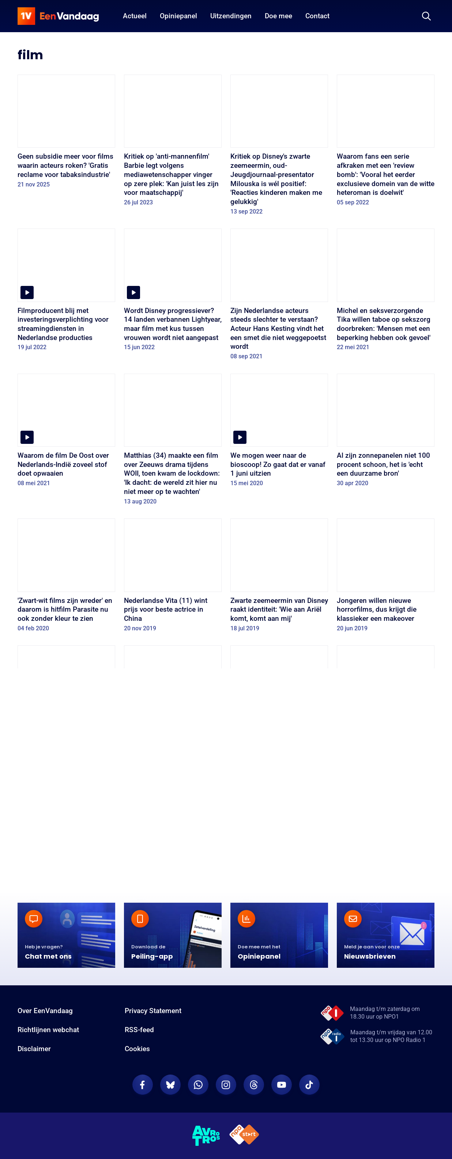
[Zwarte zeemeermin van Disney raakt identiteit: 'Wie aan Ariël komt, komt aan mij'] (279, 577)
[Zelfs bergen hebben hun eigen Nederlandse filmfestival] (173, 827)
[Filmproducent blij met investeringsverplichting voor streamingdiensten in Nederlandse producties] (66, 292)
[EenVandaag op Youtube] (281, 1087)
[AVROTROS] (206, 1138)
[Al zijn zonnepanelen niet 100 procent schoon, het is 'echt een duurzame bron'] (385, 433)
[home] (58, 16)
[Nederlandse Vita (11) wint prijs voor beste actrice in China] (173, 577)
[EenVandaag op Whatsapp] (198, 1087)
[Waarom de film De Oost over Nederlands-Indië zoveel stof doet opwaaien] (66, 433)
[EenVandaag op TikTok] (309, 1087)
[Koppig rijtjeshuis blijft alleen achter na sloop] (385, 827)
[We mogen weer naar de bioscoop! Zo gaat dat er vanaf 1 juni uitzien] (279, 433)
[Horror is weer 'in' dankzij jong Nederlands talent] (279, 827)
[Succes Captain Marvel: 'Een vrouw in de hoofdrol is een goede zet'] (173, 704)
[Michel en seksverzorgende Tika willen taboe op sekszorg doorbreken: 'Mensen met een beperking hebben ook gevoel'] (385, 292)
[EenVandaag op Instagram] (226, 1087)
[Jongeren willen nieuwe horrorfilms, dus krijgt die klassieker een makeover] (385, 577)
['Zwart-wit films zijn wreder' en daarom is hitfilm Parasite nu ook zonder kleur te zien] (66, 577)
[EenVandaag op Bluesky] (170, 1087)
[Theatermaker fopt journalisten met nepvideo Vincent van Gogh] (385, 704)
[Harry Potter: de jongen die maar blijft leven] (66, 827)
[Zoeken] (426, 16)
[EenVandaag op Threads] (254, 1087)
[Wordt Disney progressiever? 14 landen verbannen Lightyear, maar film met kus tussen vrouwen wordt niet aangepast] (173, 292)
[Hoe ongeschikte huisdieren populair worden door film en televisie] (66, 704)
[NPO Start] (244, 1137)
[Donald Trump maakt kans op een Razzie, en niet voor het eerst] (279, 704)
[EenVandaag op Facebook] (142, 1087)
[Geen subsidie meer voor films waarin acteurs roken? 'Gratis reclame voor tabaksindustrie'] (66, 134)
